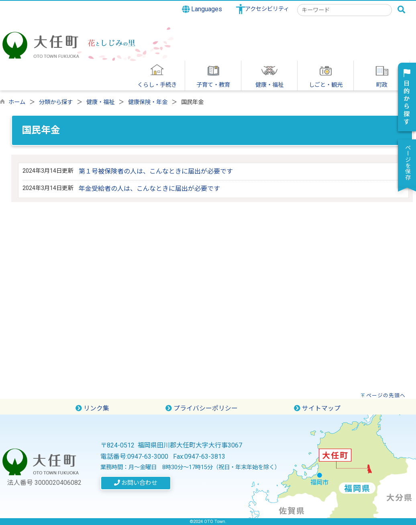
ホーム (16, 102)
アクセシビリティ (267, 9)
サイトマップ (317, 408)
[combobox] (345, 10)
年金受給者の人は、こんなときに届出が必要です (149, 188)
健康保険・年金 (147, 102)
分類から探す (56, 102)
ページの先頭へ (386, 395)
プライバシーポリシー (201, 408)
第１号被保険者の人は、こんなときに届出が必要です (156, 171)
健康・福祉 (100, 102)
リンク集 (92, 408)
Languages (202, 9)
